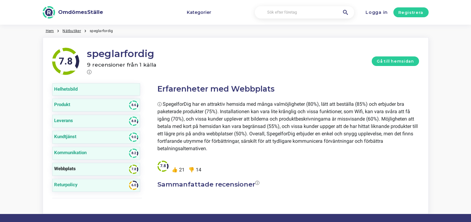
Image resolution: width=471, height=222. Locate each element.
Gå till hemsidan (395, 61)
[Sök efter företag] (304, 12)
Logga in (377, 12)
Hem (50, 31)
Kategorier (199, 12)
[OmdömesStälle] (73, 12)
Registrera (410, 12)
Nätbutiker (71, 31)
